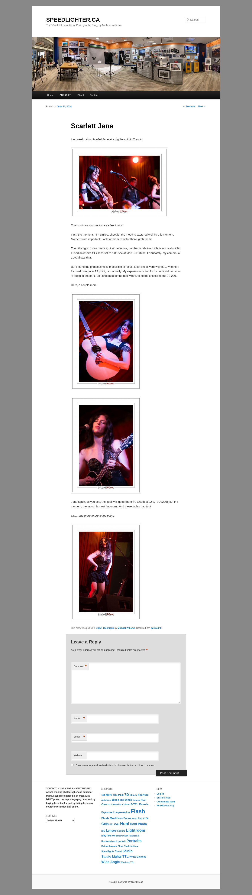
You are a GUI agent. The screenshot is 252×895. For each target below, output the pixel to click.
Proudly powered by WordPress (126, 882)
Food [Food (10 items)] (134, 818)
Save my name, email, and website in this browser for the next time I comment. (115, 765)
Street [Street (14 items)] (118, 851)
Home (50, 95)
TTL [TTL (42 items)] (125, 856)
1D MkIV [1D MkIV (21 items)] (106, 794)
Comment (80, 666)
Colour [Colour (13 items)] (126, 804)
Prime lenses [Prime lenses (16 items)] (109, 846)
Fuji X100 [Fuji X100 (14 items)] (143, 818)
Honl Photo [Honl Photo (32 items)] (138, 824)
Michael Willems (126, 628)
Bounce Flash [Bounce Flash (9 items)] (139, 800)
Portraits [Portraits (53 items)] (134, 841)
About (80, 95)
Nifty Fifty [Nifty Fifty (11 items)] (106, 835)
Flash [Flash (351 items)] (138, 811)
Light (99, 628)
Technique (108, 628)
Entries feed (163, 797)
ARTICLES (65, 95)
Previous (189, 106)
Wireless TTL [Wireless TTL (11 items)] (127, 862)
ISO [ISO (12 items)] (103, 831)
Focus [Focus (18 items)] (127, 818)
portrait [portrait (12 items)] (122, 841)
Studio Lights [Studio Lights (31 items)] (111, 856)
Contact (94, 95)
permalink (156, 628)
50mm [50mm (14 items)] (133, 795)
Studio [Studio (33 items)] (128, 851)
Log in (160, 793)
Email (79, 737)
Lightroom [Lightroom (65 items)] (135, 830)
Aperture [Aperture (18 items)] (142, 794)
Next (202, 106)
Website (78, 755)
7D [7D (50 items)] (126, 795)
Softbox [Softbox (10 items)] (134, 846)
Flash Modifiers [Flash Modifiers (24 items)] (112, 818)
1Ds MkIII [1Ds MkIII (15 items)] (118, 795)
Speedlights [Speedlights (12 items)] (107, 851)
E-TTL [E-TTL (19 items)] (134, 804)
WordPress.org (165, 805)
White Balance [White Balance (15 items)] (137, 856)
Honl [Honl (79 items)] (124, 823)
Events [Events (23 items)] (143, 804)
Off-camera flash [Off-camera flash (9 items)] (120, 836)
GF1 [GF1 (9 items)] (111, 824)
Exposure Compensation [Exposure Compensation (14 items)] (115, 812)
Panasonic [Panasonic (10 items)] (134, 836)
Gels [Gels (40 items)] (105, 824)
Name (79, 718)
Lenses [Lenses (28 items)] (111, 830)
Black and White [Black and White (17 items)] (122, 799)
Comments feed (166, 801)
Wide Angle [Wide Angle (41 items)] (110, 862)
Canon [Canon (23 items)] (105, 804)
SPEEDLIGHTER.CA (73, 20)
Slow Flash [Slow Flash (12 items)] (124, 846)
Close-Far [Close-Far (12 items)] (116, 804)
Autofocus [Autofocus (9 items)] (106, 800)
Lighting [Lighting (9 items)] (121, 831)
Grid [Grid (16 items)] (116, 824)
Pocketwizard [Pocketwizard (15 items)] (109, 841)
